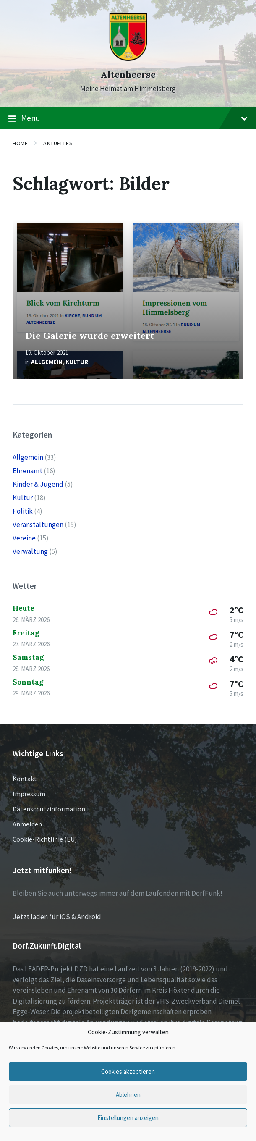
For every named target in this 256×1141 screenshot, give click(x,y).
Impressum (29, 794)
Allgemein (47, 362)
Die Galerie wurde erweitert (89, 335)
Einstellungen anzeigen (128, 1118)
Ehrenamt (27, 470)
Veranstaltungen (38, 524)
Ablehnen (128, 1095)
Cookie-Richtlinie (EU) (45, 839)
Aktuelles (58, 143)
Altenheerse (128, 74)
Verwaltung (30, 551)
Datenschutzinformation (49, 809)
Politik (23, 511)
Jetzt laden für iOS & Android (57, 916)
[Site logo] (128, 59)
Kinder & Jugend (38, 484)
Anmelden (27, 824)
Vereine (24, 538)
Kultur (76, 362)
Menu (128, 118)
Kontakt (25, 778)
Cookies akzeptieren (128, 1071)
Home (20, 143)
